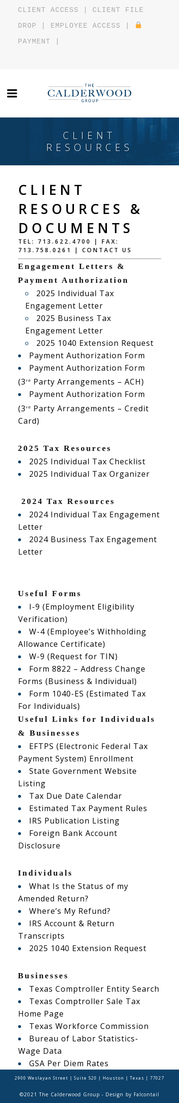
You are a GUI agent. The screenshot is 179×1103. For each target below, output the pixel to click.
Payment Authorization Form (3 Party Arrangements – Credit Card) (83, 407)
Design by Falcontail (132, 1094)
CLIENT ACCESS (48, 10)
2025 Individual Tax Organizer (89, 474)
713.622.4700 (64, 241)
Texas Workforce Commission (89, 1026)
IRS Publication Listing (74, 820)
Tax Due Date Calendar (75, 796)
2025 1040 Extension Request (95, 343)
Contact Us (107, 250)
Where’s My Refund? (70, 911)
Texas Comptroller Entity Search (94, 989)
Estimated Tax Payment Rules (88, 808)
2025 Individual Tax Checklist (87, 461)
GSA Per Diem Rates (69, 1063)
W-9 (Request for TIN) (73, 656)
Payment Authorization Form (87, 355)
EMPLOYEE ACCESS (85, 26)
